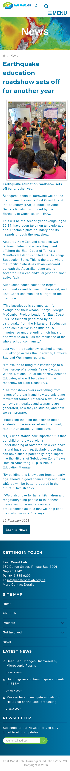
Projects (9, 622)
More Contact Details (18, 584)
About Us (10, 613)
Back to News (16, 529)
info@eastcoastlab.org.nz (26, 580)
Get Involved (12, 632)
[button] (44, 740)
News (14, 55)
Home (7, 603)
